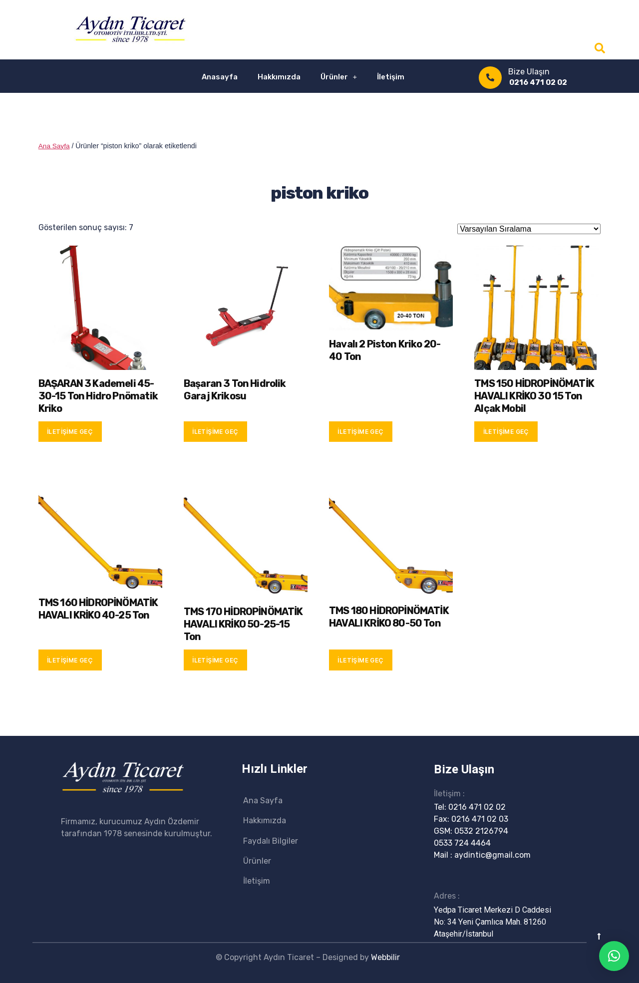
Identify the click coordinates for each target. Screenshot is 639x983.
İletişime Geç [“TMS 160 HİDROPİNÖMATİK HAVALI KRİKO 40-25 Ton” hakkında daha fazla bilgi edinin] (70, 659)
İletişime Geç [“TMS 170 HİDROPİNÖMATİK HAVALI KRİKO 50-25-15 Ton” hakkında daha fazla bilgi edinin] (215, 659)
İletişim (390, 76)
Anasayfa (220, 76)
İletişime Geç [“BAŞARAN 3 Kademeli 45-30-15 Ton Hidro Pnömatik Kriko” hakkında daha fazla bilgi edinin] (70, 431)
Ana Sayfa (54, 146)
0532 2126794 (481, 830)
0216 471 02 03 (479, 818)
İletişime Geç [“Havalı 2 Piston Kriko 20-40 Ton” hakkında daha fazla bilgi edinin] (360, 431)
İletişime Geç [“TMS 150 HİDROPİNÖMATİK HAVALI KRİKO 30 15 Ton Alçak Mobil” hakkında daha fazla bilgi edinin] (506, 431)
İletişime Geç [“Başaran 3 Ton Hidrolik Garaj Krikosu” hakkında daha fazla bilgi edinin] (215, 431)
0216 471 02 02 (538, 82)
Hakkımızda (279, 76)
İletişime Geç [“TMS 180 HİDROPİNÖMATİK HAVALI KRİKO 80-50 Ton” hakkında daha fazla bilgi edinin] (360, 659)
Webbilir (385, 957)
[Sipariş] (529, 228)
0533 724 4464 (462, 842)
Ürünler (338, 76)
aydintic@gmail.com (492, 854)
